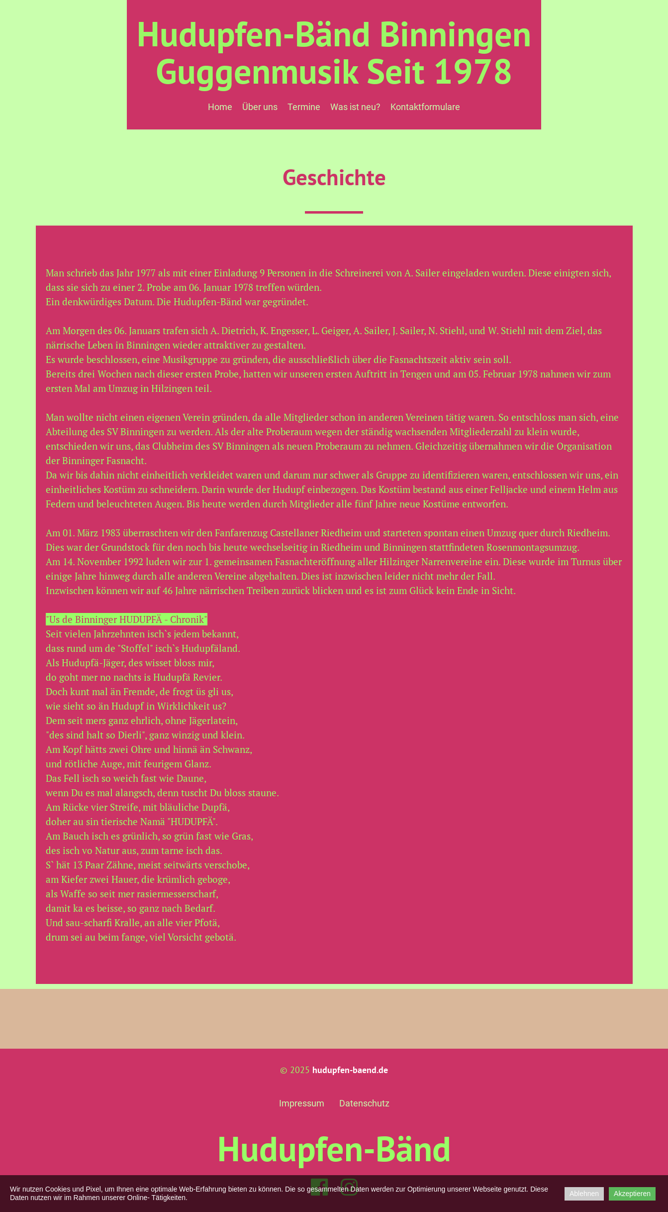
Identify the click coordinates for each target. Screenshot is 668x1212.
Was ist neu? (355, 107)
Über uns (260, 107)
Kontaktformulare (425, 107)
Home (220, 107)
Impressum (301, 1103)
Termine (303, 107)
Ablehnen (584, 1194)
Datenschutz (364, 1103)
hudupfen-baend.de (350, 1070)
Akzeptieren (632, 1194)
